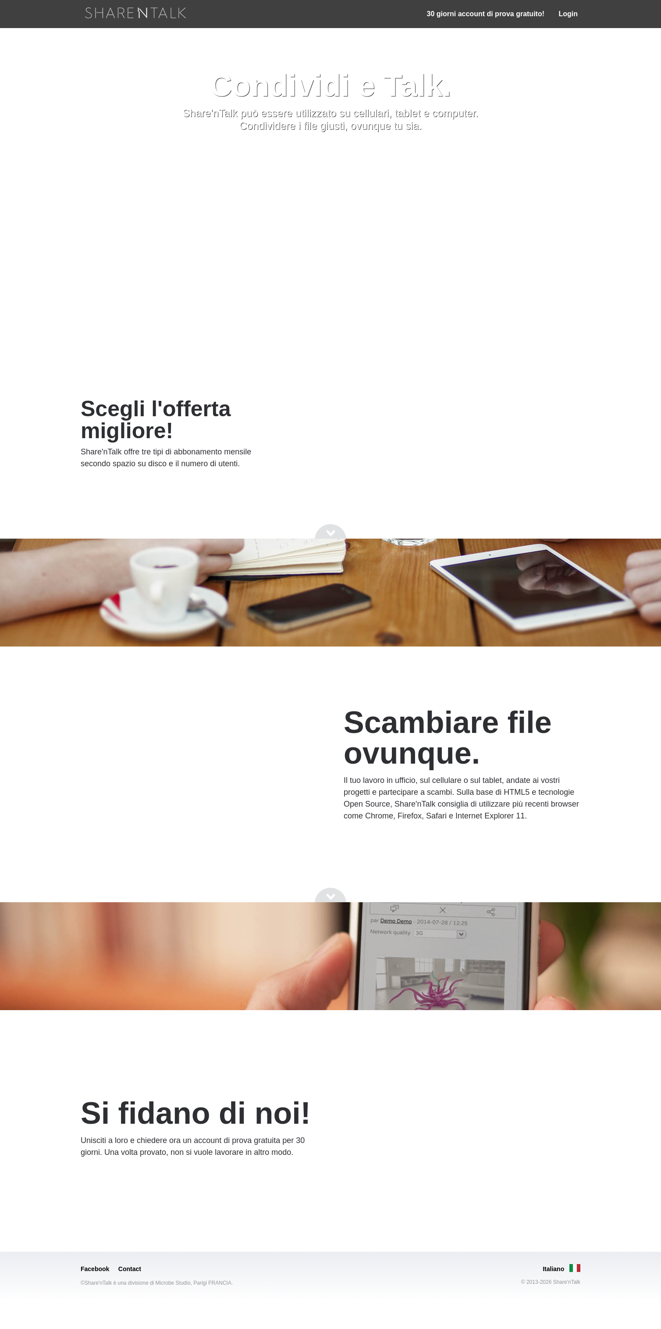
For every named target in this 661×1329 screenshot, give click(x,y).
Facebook (95, 1268)
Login (568, 14)
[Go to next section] (330, 156)
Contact (129, 1268)
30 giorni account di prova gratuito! (485, 14)
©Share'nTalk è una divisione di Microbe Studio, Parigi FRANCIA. (157, 1283)
